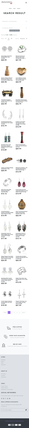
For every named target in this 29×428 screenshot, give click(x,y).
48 (11, 38)
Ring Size (3, 364)
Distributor (3, 377)
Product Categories (9, 21)
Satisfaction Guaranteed (7, 389)
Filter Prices (14, 30)
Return (2, 361)
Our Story (3, 373)
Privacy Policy (4, 386)
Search (18, 8)
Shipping (3, 359)
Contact (3, 375)
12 (5, 38)
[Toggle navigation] (26, 3)
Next (23, 312)
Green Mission (4, 387)
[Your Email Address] (12, 410)
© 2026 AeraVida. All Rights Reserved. (14, 421)
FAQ (2, 363)
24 (8, 38)
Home (10, 8)
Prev (5, 312)
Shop (14, 8)
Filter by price (7, 28)
